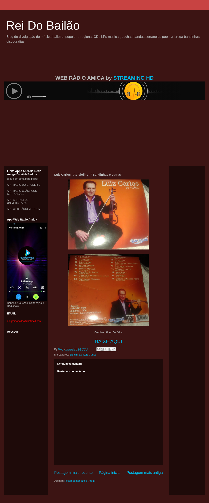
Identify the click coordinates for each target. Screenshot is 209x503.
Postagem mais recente (73, 473)
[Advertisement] (104, 64)
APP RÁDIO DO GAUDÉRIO (24, 184)
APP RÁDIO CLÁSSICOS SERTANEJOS (22, 192)
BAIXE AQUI (108, 341)
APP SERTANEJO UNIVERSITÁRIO (17, 201)
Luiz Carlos (89, 354)
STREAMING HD (133, 78)
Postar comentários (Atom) (80, 480)
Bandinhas (76, 354)
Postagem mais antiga (145, 473)
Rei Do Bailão (43, 25)
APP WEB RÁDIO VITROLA (23, 208)
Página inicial (109, 473)
